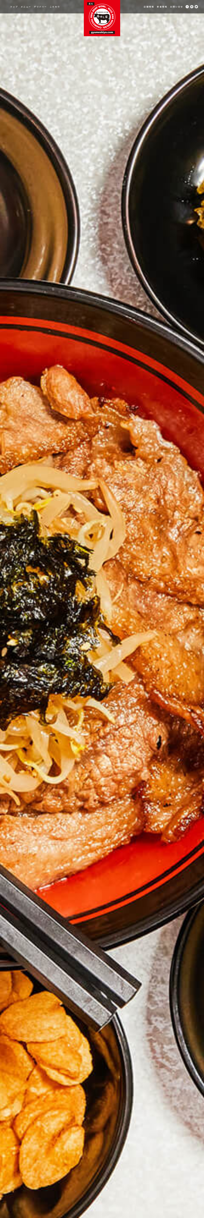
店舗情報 (149, 6)
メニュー (26, 6)
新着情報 (162, 6)
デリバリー (40, 6)
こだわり (55, 6)
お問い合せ (176, 6)
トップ (14, 6)
